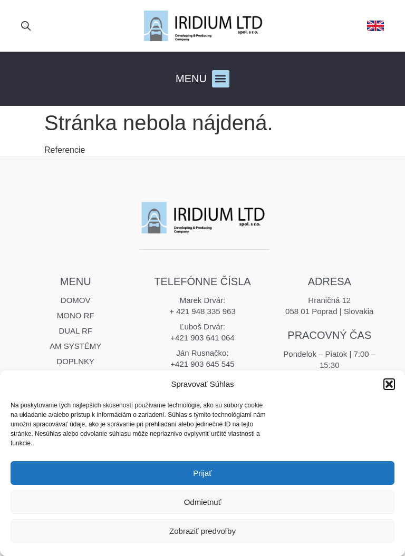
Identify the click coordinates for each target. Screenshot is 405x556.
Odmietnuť (202, 502)
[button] (389, 384)
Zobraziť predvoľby (202, 530)
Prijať (202, 473)
